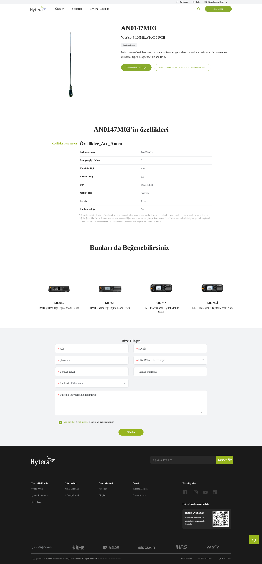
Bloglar (102, 495)
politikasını (83, 422)
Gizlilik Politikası (205, 558)
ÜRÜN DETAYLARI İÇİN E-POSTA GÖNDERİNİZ (182, 67)
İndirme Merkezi (140, 489)
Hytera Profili (37, 489)
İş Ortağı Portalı (72, 495)
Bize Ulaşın (218, 9)
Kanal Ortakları (72, 489)
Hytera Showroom (39, 495)
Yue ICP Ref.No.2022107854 (109, 558)
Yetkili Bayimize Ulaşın (136, 67)
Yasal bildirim (186, 558)
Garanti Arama (139, 495)
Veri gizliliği (69, 422)
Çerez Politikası (225, 558)
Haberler (103, 489)
